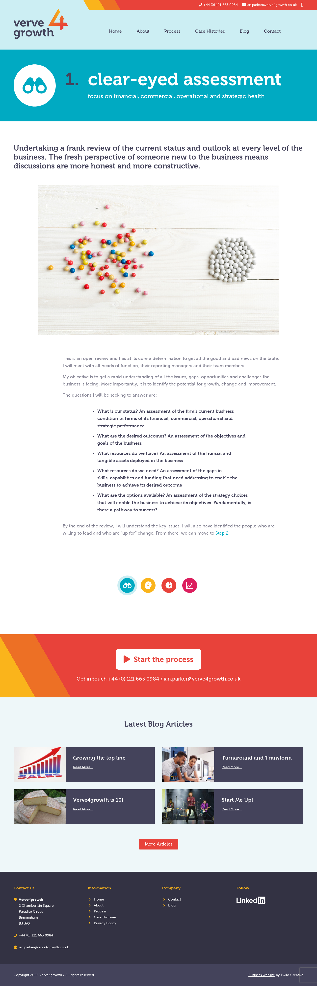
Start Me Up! (237, 800)
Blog (244, 31)
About (143, 31)
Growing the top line (99, 758)
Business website (261, 975)
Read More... (83, 767)
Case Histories (210, 31)
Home (115, 31)
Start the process (159, 659)
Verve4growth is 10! (98, 800)
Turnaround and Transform (257, 758)
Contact (272, 31)
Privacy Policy (105, 923)
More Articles (158, 844)
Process (172, 31)
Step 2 (221, 533)
